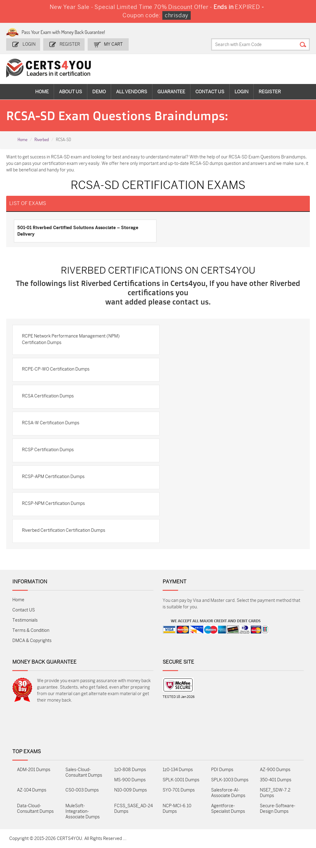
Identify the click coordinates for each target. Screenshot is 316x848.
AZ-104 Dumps (31, 790)
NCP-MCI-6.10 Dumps (177, 809)
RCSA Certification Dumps (48, 396)
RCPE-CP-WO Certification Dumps (55, 369)
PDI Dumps (222, 769)
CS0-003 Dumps (82, 790)
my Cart (113, 44)
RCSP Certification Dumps (48, 449)
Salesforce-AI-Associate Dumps (228, 793)
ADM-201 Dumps (33, 769)
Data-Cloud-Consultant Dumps (35, 809)
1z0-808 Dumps (130, 769)
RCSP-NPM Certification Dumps (53, 503)
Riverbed (41, 139)
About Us (70, 91)
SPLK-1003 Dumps (229, 780)
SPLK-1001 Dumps (181, 780)
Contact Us (209, 91)
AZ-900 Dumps (275, 769)
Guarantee (171, 91)
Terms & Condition (30, 630)
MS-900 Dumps (130, 780)
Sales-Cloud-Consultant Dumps (83, 772)
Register (70, 44)
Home (42, 91)
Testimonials (25, 620)
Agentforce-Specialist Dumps (228, 809)
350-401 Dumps (275, 780)
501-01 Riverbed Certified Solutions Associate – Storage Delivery (77, 231)
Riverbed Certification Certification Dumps (63, 530)
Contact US (23, 610)
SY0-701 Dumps (179, 790)
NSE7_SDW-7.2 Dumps (275, 793)
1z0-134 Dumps (178, 769)
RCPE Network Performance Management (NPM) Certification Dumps (71, 339)
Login (29, 44)
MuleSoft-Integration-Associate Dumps (82, 811)
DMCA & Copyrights (32, 640)
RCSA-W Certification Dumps (50, 423)
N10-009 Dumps (130, 790)
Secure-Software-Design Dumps (277, 809)
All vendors (131, 91)
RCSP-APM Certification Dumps (53, 476)
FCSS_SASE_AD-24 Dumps (133, 809)
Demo (99, 91)
